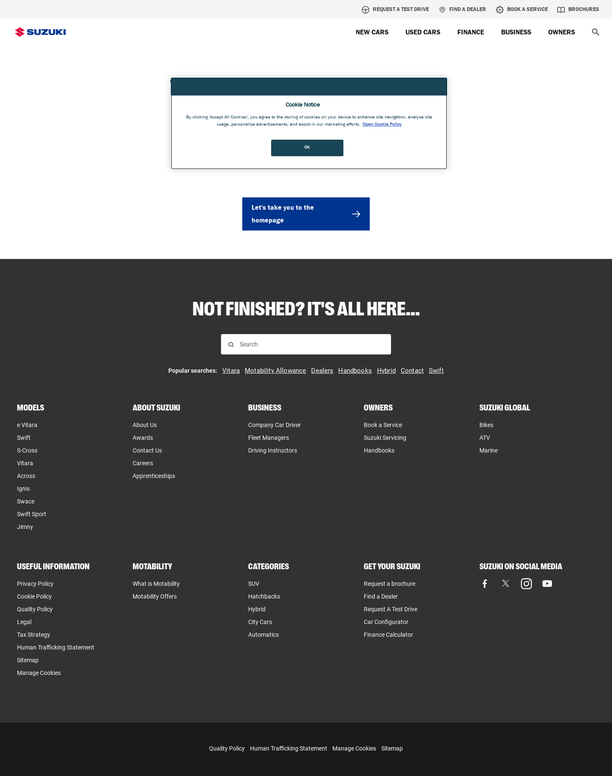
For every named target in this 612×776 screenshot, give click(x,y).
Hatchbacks (264, 596)
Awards (143, 437)
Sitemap (28, 660)
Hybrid (257, 609)
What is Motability (156, 583)
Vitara (25, 463)
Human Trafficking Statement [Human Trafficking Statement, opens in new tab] (55, 647)
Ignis (23, 488)
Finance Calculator (388, 634)
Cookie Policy (34, 596)
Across (26, 475)
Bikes (486, 425)
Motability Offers (155, 596)
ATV (484, 437)
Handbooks (379, 450)
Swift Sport (31, 514)
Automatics (263, 634)
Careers (143, 463)
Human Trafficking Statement (288, 748)
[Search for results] (231, 344)
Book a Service (383, 425)
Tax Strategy (33, 634)
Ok (307, 147)
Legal (24, 622)
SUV (253, 583)
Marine (488, 450)
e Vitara (27, 425)
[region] (309, 124)
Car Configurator (386, 622)
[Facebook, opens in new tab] (484, 583)
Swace (25, 501)
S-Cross (27, 450)
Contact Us (147, 450)
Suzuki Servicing (385, 437)
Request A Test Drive (395, 10)
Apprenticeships (154, 475)
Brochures (578, 10)
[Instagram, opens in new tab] (526, 583)
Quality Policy (35, 609)
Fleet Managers (268, 437)
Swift (24, 437)
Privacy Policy (35, 583)
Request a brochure (389, 583)
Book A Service (522, 10)
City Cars (260, 622)
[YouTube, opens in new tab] (547, 583)
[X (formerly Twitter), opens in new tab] (505, 583)
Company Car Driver (274, 425)
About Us (145, 425)
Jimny (25, 526)
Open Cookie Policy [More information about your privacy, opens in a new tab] (382, 124)
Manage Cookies (39, 672)
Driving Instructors (272, 450)
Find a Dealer (462, 10)
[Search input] (312, 344)
